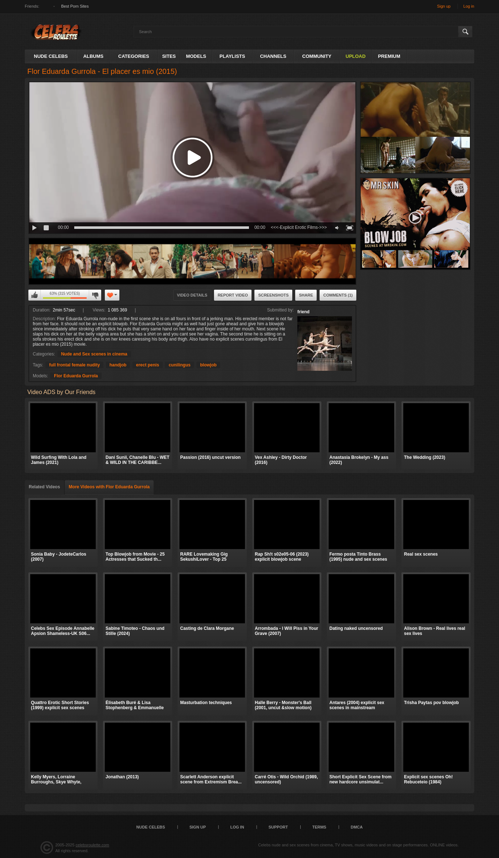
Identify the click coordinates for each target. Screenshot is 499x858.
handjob (118, 365)
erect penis (147, 365)
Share (306, 295)
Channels (273, 56)
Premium (389, 56)
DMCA (357, 827)
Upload (356, 56)
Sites (169, 56)
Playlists (232, 56)
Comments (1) (338, 295)
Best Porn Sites (75, 6)
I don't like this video (95, 295)
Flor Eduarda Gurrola (76, 375)
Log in (468, 6)
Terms (319, 827)
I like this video (34, 295)
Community (316, 56)
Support (278, 827)
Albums (93, 56)
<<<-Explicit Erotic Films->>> (299, 227)
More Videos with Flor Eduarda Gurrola (109, 486)
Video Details (192, 295)
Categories (133, 56)
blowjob (208, 365)
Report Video (233, 295)
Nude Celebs (51, 56)
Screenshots (273, 295)
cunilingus (179, 365)
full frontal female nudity (74, 365)
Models (196, 56)
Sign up (444, 6)
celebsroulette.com (92, 845)
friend (303, 311)
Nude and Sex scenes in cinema (94, 354)
